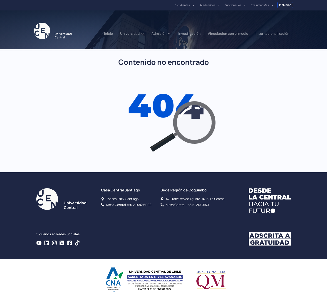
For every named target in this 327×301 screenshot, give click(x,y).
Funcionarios (235, 5)
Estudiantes (185, 5)
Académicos (209, 5)
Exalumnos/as (262, 5)
